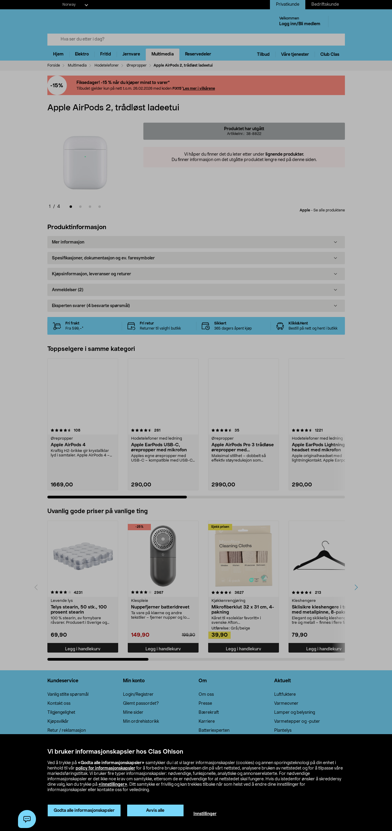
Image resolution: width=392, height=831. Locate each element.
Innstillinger (205, 814)
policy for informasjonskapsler (105, 768)
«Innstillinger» (112, 784)
